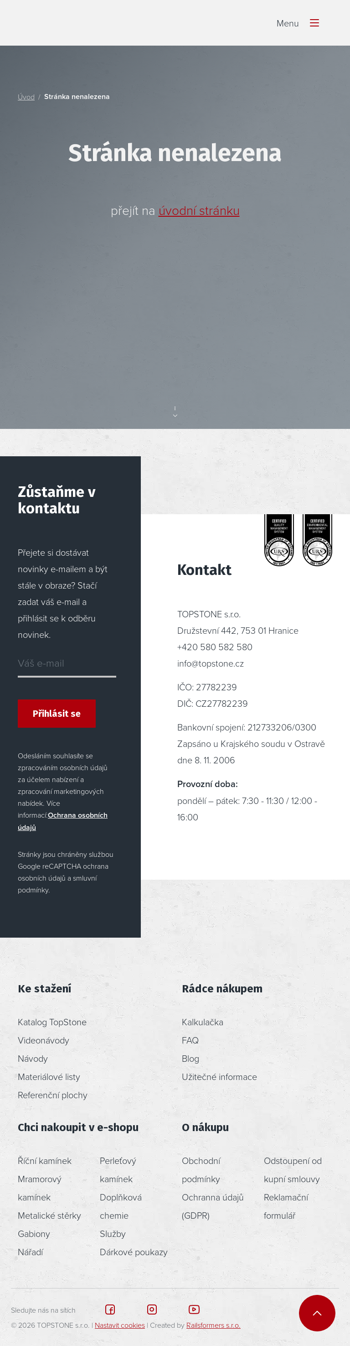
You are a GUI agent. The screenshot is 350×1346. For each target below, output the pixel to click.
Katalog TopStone (52, 1021)
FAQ (190, 1039)
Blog (190, 1058)
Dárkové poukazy (134, 1251)
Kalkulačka (202, 1021)
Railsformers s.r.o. (213, 1325)
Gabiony (34, 1233)
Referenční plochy (53, 1094)
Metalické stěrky (49, 1215)
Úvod (26, 97)
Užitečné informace (219, 1076)
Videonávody (43, 1039)
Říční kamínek (45, 1160)
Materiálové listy (49, 1076)
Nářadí (30, 1251)
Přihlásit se (57, 713)
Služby (113, 1233)
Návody (33, 1058)
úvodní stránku (199, 210)
